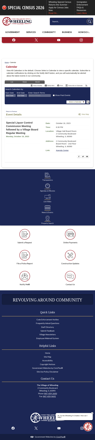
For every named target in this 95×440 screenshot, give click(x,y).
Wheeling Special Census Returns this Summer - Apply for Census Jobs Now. (60, 8)
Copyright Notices (47, 364)
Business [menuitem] (67, 32)
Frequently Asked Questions (47, 323)
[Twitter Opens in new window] (83, 156)
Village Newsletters (47, 334)
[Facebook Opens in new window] (79, 156)
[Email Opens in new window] (87, 156)
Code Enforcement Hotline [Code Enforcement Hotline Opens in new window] (47, 319)
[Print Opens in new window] (60, 85)
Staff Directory (47, 327)
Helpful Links (47, 346)
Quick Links (47, 312)
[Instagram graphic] (81, 40)
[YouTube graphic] (58, 40)
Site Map (47, 357)
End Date (21, 93)
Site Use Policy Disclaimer (47, 372)
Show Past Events (62, 95)
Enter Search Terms (36, 93)
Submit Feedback (48, 331)
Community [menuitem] (49, 32)
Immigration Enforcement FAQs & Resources (85, 8)
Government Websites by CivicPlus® (47, 368)
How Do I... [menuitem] (84, 32)
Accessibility (47, 360)
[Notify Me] (49, 85)
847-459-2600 (50, 393)
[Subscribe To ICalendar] (74, 85)
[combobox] (10, 95)
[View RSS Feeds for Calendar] (86, 85)
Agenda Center (62, 150)
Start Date (9, 93)
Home (7, 62)
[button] (89, 21)
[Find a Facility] (36, 85)
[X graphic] (36, 40)
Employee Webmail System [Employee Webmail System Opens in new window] (47, 338)
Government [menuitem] (12, 32)
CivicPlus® (60, 437)
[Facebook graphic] (13, 40)
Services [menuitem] (31, 32)
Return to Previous (11, 111)
